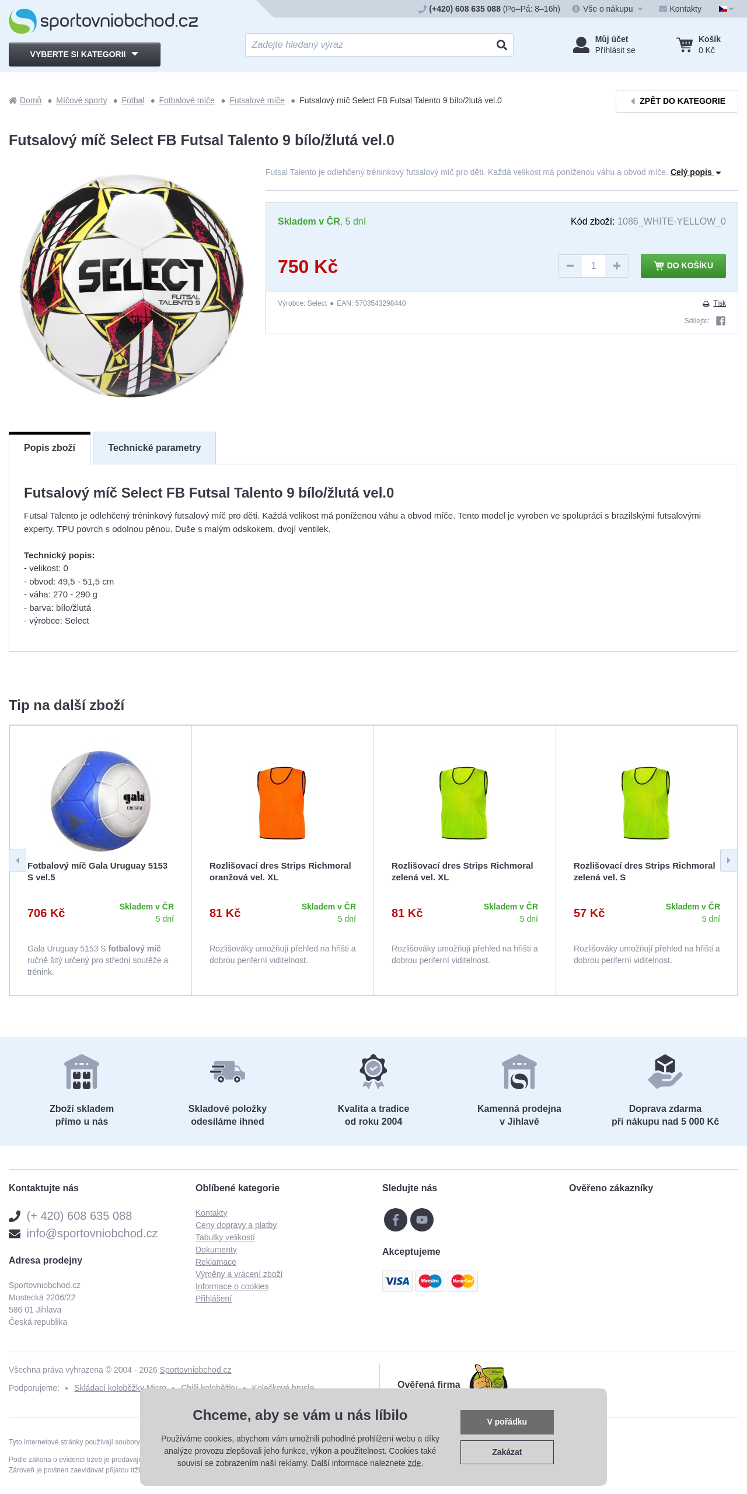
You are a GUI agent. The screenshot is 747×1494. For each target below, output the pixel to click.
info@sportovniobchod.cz (92, 1233)
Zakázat (507, 1452)
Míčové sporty (81, 100)
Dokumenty (216, 1249)
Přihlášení (214, 1298)
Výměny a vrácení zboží (239, 1274)
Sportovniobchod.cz (196, 1369)
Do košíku (683, 266)
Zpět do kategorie (677, 101)
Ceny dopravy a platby (236, 1225)
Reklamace (216, 1261)
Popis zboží (49, 448)
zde (414, 1463)
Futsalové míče (257, 100)
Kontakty (211, 1212)
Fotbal (133, 100)
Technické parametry (154, 448)
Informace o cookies (232, 1286)
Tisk (713, 303)
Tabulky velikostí (225, 1237)
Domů (25, 100)
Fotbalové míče (187, 100)
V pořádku (507, 1421)
